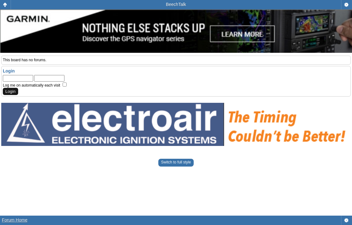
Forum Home (15, 220)
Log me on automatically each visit (35, 85)
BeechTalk (176, 4)
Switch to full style (176, 162)
